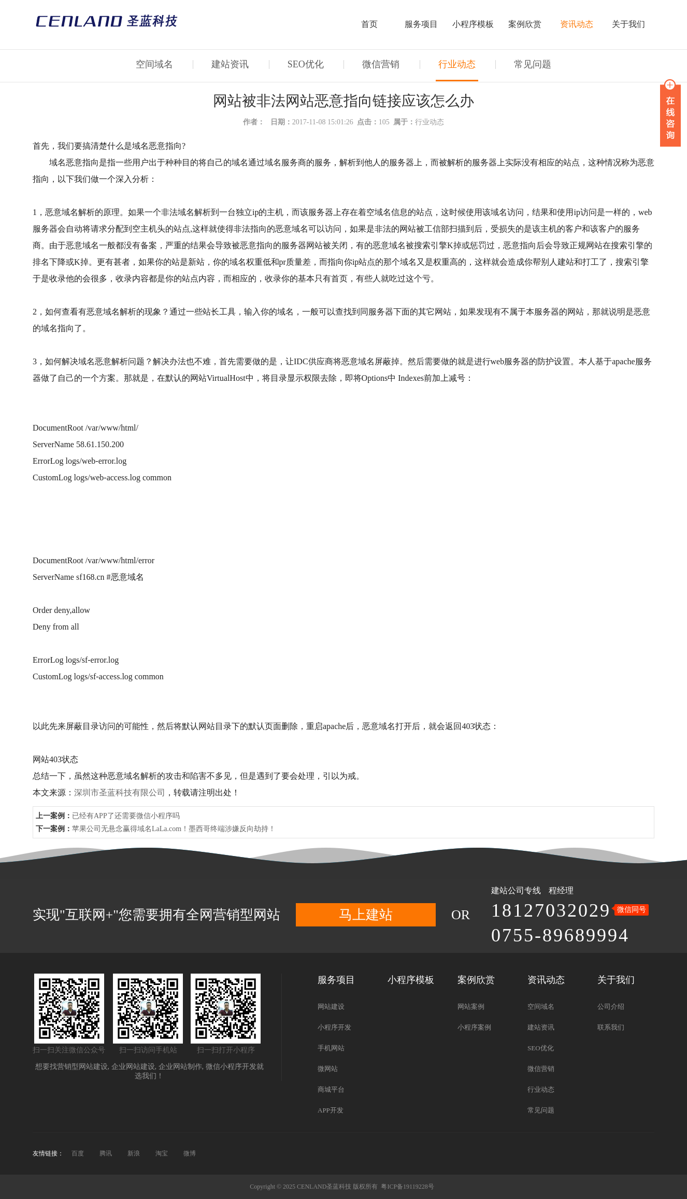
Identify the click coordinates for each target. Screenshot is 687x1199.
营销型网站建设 (82, 1066)
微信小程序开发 (231, 1066)
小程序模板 (473, 24)
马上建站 (366, 914)
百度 (77, 1153)
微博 (189, 1153)
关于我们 (628, 24)
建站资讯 (230, 64)
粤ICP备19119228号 (407, 1186)
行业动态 (457, 64)
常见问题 (532, 64)
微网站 (328, 1069)
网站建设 (331, 1006)
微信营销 (380, 64)
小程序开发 (334, 1027)
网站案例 (470, 1006)
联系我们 (610, 1027)
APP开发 (331, 1110)
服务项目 (421, 24)
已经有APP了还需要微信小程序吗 (126, 816)
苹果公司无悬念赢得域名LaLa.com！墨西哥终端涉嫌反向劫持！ (174, 829)
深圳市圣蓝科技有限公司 (119, 792)
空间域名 (154, 64)
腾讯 (105, 1153)
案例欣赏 (524, 24)
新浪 (133, 1153)
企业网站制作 (180, 1066)
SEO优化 (306, 64)
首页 (369, 24)
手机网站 (331, 1048)
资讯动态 (576, 24)
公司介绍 (610, 1006)
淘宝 (161, 1153)
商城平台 (331, 1089)
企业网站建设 (133, 1066)
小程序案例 (474, 1027)
